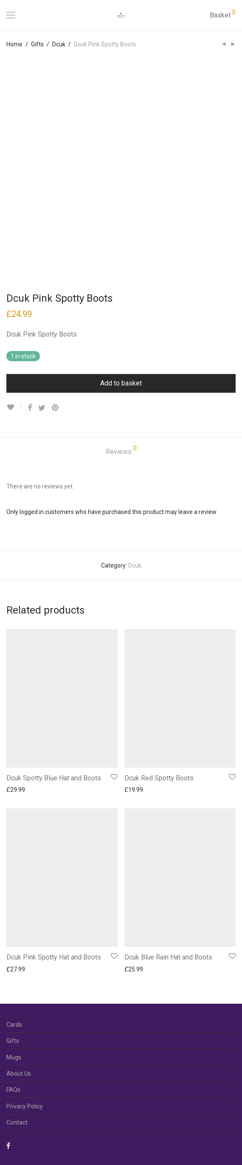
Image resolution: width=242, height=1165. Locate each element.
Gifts (37, 44)
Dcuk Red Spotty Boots (159, 778)
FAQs (13, 1089)
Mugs (13, 1057)
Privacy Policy (24, 1106)
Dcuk (58, 44)
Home (14, 44)
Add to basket (121, 383)
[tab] (121, 452)
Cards (14, 1024)
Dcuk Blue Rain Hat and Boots (168, 957)
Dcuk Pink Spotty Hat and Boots (53, 957)
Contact (17, 1122)
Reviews (121, 450)
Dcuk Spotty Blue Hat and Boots (53, 778)
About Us (18, 1073)
